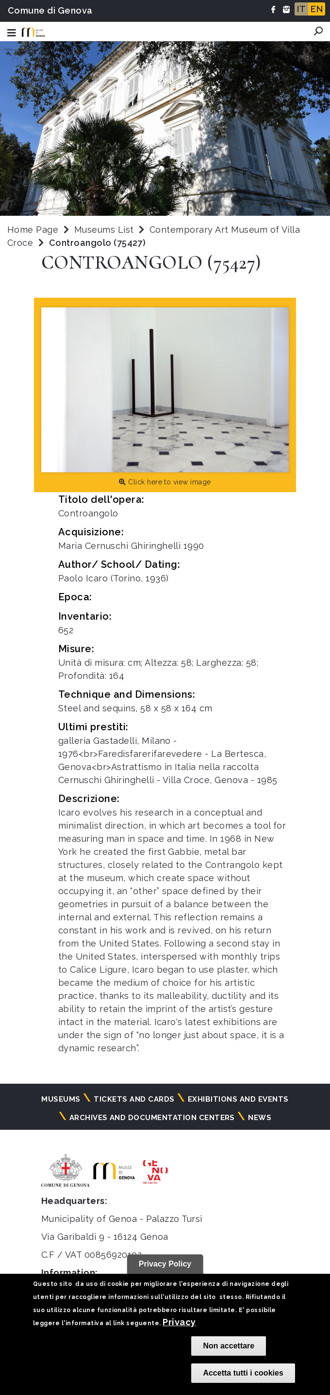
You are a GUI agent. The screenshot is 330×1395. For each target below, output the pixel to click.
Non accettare (228, 1346)
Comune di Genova (50, 10)
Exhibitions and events (238, 1099)
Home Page (32, 229)
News (259, 1117)
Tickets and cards (134, 1099)
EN (317, 9)
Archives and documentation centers (152, 1117)
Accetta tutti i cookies (243, 1373)
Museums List (104, 229)
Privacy (179, 1322)
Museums (60, 1099)
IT (301, 9)
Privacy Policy (165, 1264)
